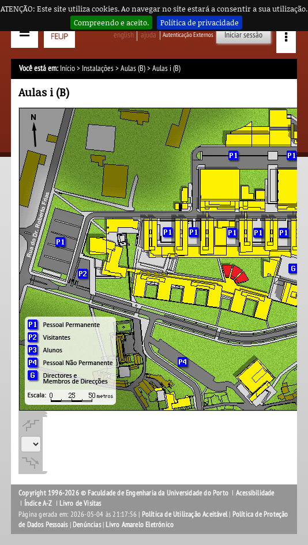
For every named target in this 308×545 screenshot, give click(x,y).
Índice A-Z (38, 503)
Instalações (98, 68)
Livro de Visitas (80, 503)
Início (67, 68)
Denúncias (87, 524)
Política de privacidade (199, 22)
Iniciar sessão (243, 35)
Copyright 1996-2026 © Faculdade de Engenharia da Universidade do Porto (123, 493)
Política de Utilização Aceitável (184, 514)
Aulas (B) (133, 68)
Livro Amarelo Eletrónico (140, 524)
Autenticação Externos (188, 35)
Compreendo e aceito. (111, 22)
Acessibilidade (255, 493)
